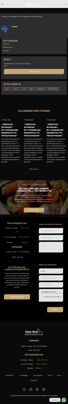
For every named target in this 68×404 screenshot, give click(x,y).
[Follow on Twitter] (37, 389)
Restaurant (7, 47)
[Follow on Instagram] (30, 389)
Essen (5, 44)
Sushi (5, 51)
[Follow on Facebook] (24, 389)
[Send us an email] (43, 389)
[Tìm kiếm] (66, 4)
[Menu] (2, 4)
